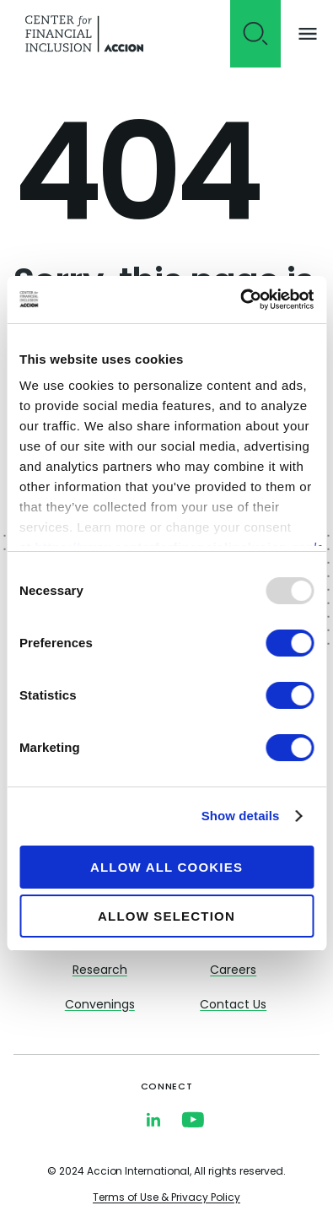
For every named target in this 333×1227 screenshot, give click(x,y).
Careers (233, 971)
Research (100, 971)
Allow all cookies (166, 867)
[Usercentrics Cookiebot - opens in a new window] (240, 300)
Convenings (100, 1005)
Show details (240, 815)
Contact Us (233, 1005)
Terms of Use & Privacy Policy (166, 1198)
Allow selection (166, 916)
